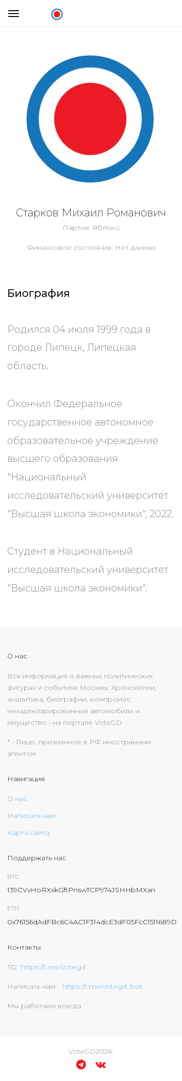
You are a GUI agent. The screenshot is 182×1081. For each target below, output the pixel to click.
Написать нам (31, 815)
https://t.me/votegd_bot (102, 986)
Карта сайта (28, 832)
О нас (17, 798)
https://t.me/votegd (53, 967)
